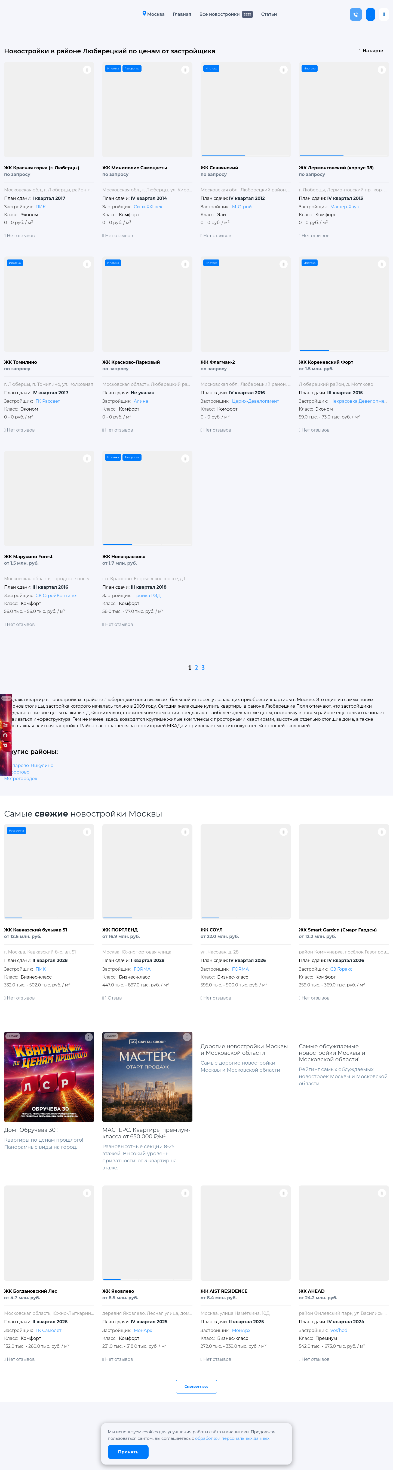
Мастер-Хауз (344, 206)
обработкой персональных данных (232, 1438)
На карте (371, 50)
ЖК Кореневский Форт (326, 362)
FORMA (142, 969)
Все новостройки (219, 14)
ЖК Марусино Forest (28, 556)
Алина (141, 401)
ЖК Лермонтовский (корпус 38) (336, 167)
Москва (153, 14)
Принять (128, 1451)
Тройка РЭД (147, 595)
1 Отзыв (112, 998)
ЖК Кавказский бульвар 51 (35, 930)
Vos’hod (338, 1330)
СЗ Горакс (341, 969)
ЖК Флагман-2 (218, 362)
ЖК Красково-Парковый (131, 362)
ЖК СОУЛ (212, 930)
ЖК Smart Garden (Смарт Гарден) (338, 930)
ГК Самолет (48, 1330)
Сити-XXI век (148, 206)
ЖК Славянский (219, 167)
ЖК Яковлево (118, 1291)
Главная (182, 14)
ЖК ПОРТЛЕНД (120, 930)
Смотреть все (196, 1387)
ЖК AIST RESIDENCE (224, 1291)
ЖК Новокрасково (123, 556)
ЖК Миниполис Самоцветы (134, 167)
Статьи (269, 14)
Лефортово (16, 772)
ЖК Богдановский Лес (30, 1291)
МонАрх (143, 1330)
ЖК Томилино (20, 362)
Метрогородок (20, 778)
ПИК (40, 206)
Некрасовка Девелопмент (359, 401)
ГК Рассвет (47, 401)
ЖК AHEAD (312, 1291)
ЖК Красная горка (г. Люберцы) (41, 167)
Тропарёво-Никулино (28, 765)
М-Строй (242, 206)
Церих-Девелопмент (255, 401)
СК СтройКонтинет (56, 595)
